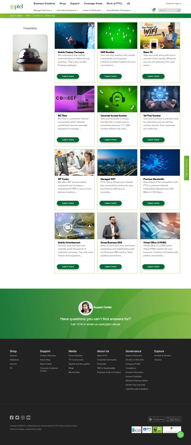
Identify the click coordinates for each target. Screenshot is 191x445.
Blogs (71, 368)
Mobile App (50, 15)
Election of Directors (135, 360)
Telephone (14, 360)
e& (128, 3)
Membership (74, 372)
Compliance (131, 368)
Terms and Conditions (17, 429)
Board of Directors (134, 355)
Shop (62, 3)
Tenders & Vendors (162, 355)
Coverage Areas (93, 3)
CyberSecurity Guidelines (137, 389)
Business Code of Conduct (109, 372)
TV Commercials (76, 360)
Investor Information (134, 372)
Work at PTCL (114, 3)
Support (74, 3)
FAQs (28, 15)
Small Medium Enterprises (119, 10)
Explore (159, 351)
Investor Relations (134, 376)
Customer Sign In (173, 3)
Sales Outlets (46, 364)
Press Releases (75, 355)
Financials (101, 364)
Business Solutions (44, 3)
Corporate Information (107, 360)
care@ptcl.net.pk (109, 324)
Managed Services (43, 10)
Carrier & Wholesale (92, 10)
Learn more (68, 76)
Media (72, 351)
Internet (13, 364)
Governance (133, 351)
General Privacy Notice (34, 429)
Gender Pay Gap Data (135, 385)
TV (11, 368)
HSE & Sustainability (106, 368)
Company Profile (133, 364)
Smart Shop (45, 360)
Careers (157, 360)
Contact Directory (48, 355)
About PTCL (102, 355)
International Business (67, 10)
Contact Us (38, 15)
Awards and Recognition (79, 364)
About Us (103, 351)
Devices (13, 355)
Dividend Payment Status (137, 380)
